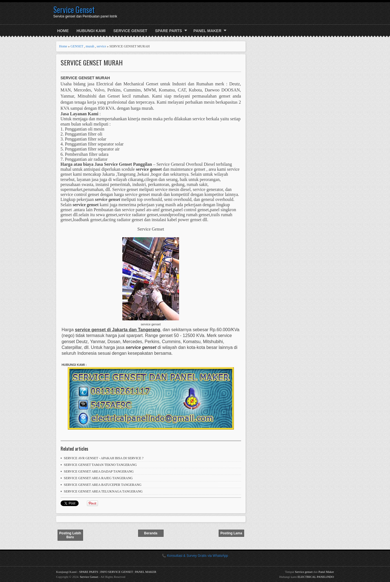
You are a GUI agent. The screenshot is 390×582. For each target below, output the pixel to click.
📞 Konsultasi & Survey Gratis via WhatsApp (195, 556)
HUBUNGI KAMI (91, 31)
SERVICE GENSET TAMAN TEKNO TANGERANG (100, 465)
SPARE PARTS (168, 31)
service (101, 46)
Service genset (303, 571)
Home (63, 31)
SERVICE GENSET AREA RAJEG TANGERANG (98, 478)
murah (90, 46)
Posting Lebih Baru (70, 535)
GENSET (77, 46)
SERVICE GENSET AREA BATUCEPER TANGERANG (102, 485)
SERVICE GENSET (130, 31)
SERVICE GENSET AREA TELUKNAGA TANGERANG (103, 491)
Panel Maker (326, 571)
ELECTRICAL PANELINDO (316, 576)
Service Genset (74, 9)
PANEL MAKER (207, 31)
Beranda (150, 533)
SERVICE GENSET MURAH (92, 62)
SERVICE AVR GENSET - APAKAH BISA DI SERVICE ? (104, 458)
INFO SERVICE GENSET (116, 571)
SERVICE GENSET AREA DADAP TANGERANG (99, 471)
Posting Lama (231, 533)
